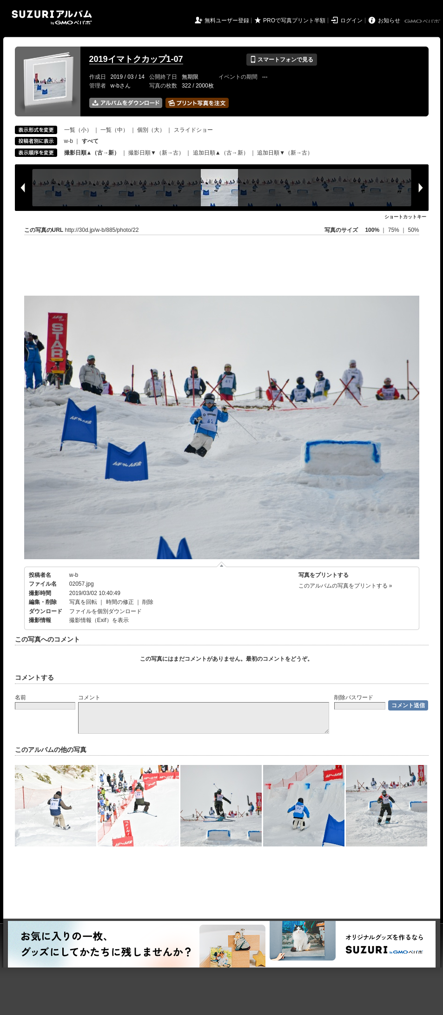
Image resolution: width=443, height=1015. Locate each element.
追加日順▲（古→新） (221, 152)
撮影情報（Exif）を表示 (99, 620)
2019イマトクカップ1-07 (136, 59)
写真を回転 (83, 602)
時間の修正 (120, 602)
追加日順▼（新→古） (285, 152)
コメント (89, 697)
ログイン (351, 20)
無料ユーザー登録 (227, 20)
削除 (147, 602)
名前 (20, 697)
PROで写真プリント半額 (294, 20)
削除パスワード (353, 697)
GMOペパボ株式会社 (423, 21)
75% (394, 230)
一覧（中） (114, 130)
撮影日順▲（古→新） (92, 152)
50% (413, 230)
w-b (68, 141)
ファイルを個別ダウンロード (105, 611)
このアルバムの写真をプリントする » (345, 585)
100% (372, 230)
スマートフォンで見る (281, 60)
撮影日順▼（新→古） (156, 152)
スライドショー (193, 130)
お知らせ (389, 20)
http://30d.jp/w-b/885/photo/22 (102, 230)
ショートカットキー (405, 216)
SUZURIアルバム (51, 17)
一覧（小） (78, 130)
